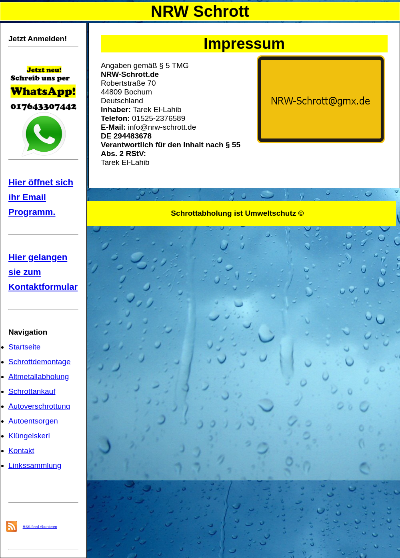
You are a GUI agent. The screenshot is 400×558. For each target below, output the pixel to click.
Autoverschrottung (39, 406)
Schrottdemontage (39, 361)
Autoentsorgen (33, 421)
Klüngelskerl (29, 436)
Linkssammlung (34, 465)
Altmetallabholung (38, 376)
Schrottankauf (31, 391)
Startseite (24, 347)
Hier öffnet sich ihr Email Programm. (40, 197)
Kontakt (21, 450)
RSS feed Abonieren (40, 526)
